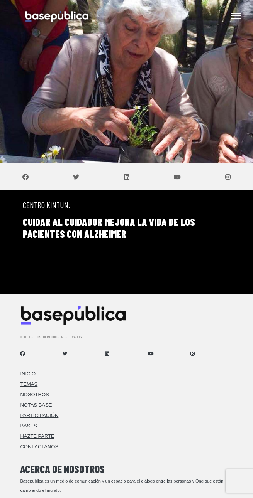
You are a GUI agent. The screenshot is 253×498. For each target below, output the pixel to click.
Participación (39, 415)
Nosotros (34, 394)
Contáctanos (39, 446)
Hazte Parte (37, 436)
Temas (28, 384)
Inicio (28, 374)
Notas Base (36, 405)
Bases (28, 426)
